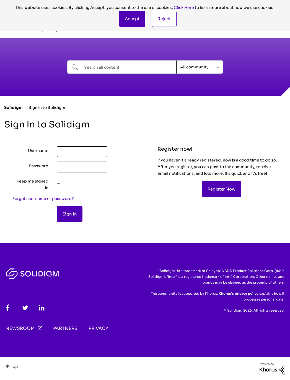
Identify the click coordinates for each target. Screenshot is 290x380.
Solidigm (13, 107)
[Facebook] (7, 308)
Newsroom (20, 328)
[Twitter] (25, 308)
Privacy (98, 328)
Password (38, 165)
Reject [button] (164, 18)
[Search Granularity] (200, 67)
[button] (132, 19)
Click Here (184, 7)
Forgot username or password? (43, 198)
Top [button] (14, 366)
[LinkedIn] (42, 308)
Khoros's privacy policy (238, 293)
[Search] (122, 67)
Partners (65, 328)
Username (38, 150)
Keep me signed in (32, 184)
